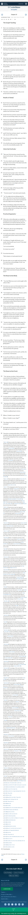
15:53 (5, 836)
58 (7, 440)
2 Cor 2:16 (22, 509)
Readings (21, 1)
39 (11, 501)
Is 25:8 (8, 838)
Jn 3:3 (8, 830)
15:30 (5, 628)
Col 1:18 (13, 795)
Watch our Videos (13, 873)
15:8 (5, 787)
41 (8, 675)
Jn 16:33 (9, 844)
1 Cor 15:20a (20, 537)
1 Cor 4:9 (6, 629)
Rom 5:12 (13, 565)
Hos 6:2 (24, 501)
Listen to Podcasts (18, 870)
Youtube (12, 902)
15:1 (5, 440)
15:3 (5, 485)
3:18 (15, 780)
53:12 (19, 501)
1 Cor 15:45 (16, 664)
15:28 (5, 809)
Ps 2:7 (23, 498)
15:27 (5, 807)
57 (8, 732)
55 (8, 766)
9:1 (7, 787)
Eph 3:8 (19, 789)
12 (6, 17)
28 (8, 535)
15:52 (5, 834)
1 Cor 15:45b (15, 705)
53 (8, 740)
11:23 (8, 780)
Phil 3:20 (9, 824)
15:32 (5, 815)
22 (8, 555)
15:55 (5, 840)
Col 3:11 (12, 809)
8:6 (22, 576)
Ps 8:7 (25, 588)
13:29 (8, 501)
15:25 (5, 803)
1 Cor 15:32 (10, 634)
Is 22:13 (21, 815)
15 (24, 838)
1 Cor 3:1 (10, 714)
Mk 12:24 (13, 818)
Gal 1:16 (15, 787)
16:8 (4, 500)
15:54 (5, 766)
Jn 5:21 (12, 826)
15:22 (5, 797)
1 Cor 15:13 (8, 523)
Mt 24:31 (16, 834)
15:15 (5, 793)
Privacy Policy (12, 913)
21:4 (21, 805)
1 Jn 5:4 (12, 844)
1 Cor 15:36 (21, 654)
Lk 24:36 (18, 784)
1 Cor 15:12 (11, 446)
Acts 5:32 (9, 793)
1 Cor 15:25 (19, 575)
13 (8, 17)
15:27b (5, 599)
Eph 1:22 (9, 801)
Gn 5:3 (8, 828)
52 (8, 747)
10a (20, 748)
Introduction (5, 15)
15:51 (5, 747)
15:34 (5, 818)
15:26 (5, 585)
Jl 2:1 (8, 834)
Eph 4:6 (8, 809)
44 (20, 497)
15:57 (5, 844)
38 (8, 666)
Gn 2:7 (17, 699)
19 (8, 520)
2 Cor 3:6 (18, 826)
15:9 (5, 505)
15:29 (5, 613)
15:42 (5, 681)
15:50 (5, 732)
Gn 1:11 (9, 822)
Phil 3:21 (13, 725)
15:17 (5, 529)
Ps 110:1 (19, 576)
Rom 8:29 (8, 725)
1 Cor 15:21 (17, 708)
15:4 (5, 782)
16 (15, 17)
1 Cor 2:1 (16, 748)
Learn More (7, 886)
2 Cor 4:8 (9, 811)
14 (10, 17)
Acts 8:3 (8, 789)
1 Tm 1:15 (23, 789)
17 (15, 784)
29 (15, 826)
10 (2, 17)
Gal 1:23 (15, 789)
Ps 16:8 (14, 782)
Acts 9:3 (10, 787)
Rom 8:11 (9, 795)
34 (3, 471)
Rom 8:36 (13, 813)
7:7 (12, 842)
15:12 (5, 520)
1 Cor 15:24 (16, 541)
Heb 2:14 (21, 838)
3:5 (4, 511)
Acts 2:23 (9, 782)
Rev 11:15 (20, 834)
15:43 (5, 824)
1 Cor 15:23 (20, 597)
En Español (14, 7)
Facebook (9, 902)
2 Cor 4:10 (11, 815)
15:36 (5, 666)
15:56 (5, 774)
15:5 (5, 784)
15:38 (5, 822)
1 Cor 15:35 (19, 449)
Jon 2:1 (24, 782)
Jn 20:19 (22, 784)
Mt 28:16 (13, 784)
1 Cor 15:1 (23, 467)
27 (17, 497)
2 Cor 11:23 (18, 511)
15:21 (5, 555)
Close (13, 906)
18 (8, 529)
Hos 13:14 (9, 840)
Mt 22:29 (9, 818)
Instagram (19, 902)
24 (15, 603)
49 (7, 565)
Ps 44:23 (9, 813)
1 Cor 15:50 (7, 655)
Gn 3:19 (19, 778)
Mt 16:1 (10, 497)
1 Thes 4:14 (9, 791)
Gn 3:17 (8, 797)
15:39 (5, 675)
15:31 (5, 813)
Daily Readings (8, 870)
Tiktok (22, 902)
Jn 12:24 (9, 820)
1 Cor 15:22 (23, 595)
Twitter (5, 902)
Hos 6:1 (19, 782)
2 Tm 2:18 (10, 458)
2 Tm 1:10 (13, 805)
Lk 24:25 (14, 497)
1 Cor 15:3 (22, 476)
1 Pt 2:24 (12, 780)
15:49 (5, 718)
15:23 (5, 799)
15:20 (5, 535)
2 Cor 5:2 (9, 836)
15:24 (5, 567)
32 (18, 497)
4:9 (7, 815)
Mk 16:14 (9, 784)
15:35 (5, 642)
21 (16, 565)
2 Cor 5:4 (12, 838)
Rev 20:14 (18, 805)
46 (22, 497)
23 (7, 541)
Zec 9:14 (11, 834)
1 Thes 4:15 (9, 799)
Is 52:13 (16, 501)
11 (4, 17)
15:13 (5, 791)
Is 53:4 (18, 780)
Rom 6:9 (9, 805)
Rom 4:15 (9, 842)
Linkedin (16, 902)
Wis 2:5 (17, 815)
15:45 (5, 698)
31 (6, 501)
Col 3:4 (14, 824)
